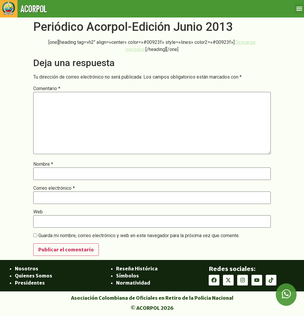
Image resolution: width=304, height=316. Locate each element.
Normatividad (133, 283)
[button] (299, 9)
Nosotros (26, 269)
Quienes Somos (33, 276)
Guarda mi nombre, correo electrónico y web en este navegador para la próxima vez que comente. (139, 235)
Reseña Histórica (137, 269)
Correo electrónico (54, 188)
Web (38, 212)
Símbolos (127, 276)
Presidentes (30, 283)
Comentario (46, 88)
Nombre (43, 164)
